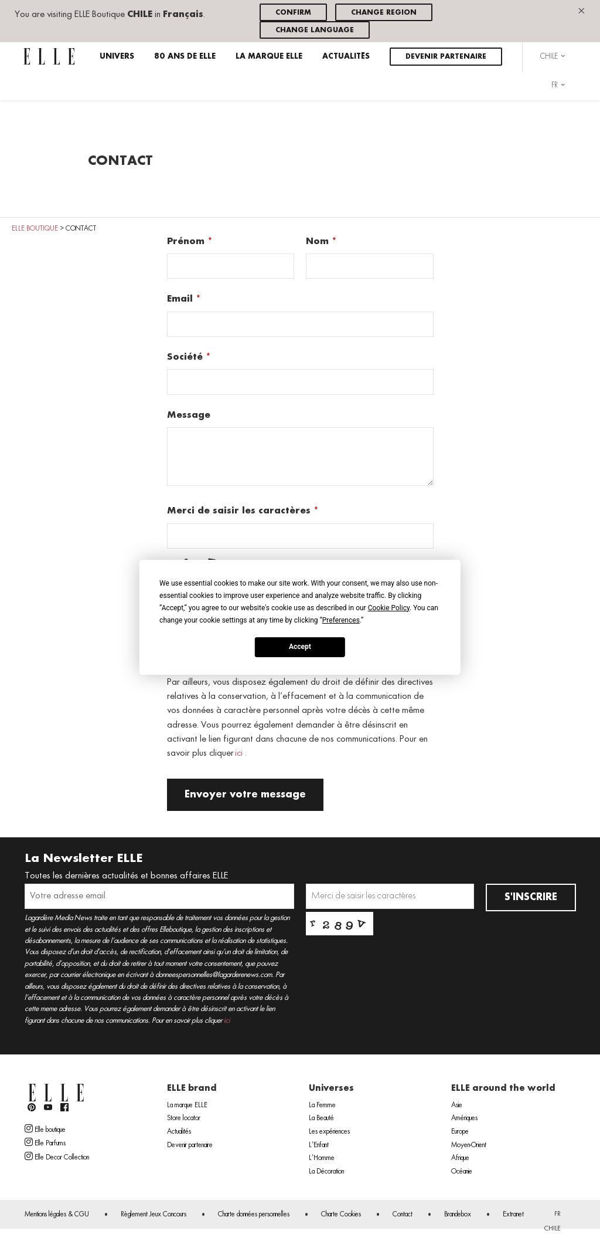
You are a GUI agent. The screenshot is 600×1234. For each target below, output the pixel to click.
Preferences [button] (341, 620)
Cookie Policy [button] (389, 607)
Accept (300, 647)
